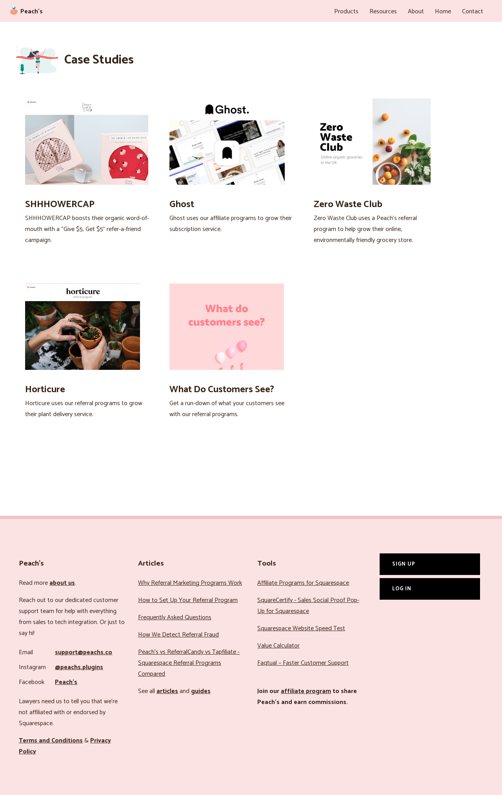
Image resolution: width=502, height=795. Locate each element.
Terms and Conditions (51, 740)
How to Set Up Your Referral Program (188, 600)
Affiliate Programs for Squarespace (303, 583)
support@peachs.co (83, 652)
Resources (383, 11)
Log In (401, 588)
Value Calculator (278, 645)
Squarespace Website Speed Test (301, 628)
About (416, 11)
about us (62, 583)
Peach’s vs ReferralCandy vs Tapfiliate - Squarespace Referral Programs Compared (189, 663)
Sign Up (403, 564)
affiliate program (306, 691)
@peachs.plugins (79, 667)
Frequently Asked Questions (174, 617)
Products (346, 11)
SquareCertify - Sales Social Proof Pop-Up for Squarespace (308, 606)
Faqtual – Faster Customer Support (303, 663)
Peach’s (66, 682)
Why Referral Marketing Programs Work (190, 583)
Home (443, 11)
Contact (472, 11)
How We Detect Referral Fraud (178, 634)
